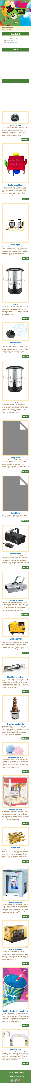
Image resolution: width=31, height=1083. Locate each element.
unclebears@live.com (12, 42)
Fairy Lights (15, 513)
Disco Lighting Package (15, 677)
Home (3, 29)
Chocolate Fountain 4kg (15, 724)
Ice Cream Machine (15, 902)
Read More (25, 199)
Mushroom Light (15, 125)
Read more (25, 139)
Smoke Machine (15, 553)
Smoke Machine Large (15, 600)
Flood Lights (15, 244)
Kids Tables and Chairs (15, 185)
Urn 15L (15, 402)
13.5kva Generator (15, 949)
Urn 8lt (15, 304)
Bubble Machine (15, 342)
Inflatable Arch (15, 1049)
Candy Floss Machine (15, 757)
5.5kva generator (15, 638)
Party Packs (15, 457)
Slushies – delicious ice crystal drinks (15, 1011)
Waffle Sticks (15, 847)
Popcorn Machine (15, 809)
